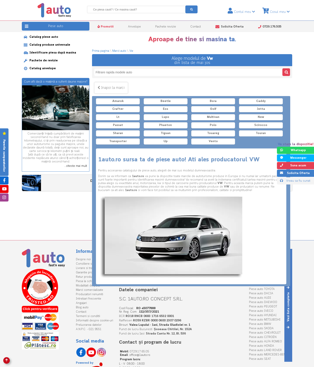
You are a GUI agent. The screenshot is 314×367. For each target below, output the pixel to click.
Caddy (261, 101)
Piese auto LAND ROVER (265, 350)
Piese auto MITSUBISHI (264, 320)
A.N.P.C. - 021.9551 (89, 329)
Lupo (165, 117)
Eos (165, 109)
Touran (261, 133)
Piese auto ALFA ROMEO (265, 341)
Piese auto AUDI (260, 298)
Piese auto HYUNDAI (262, 315)
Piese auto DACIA (261, 293)
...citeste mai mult (75, 166)
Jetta (261, 109)
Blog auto (82, 307)
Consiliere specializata (91, 264)
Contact (195, 27)
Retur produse (85, 277)
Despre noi (83, 259)
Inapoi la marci (111, 87)
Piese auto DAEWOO (263, 302)
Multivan (213, 117)
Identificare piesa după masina (50, 53)
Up (166, 141)
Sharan (118, 133)
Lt (117, 117)
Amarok (118, 101)
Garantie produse (87, 273)
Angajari (81, 303)
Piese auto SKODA (261, 328)
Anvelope (134, 27)
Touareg (213, 133)
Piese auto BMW (260, 324)
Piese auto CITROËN (262, 337)
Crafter (117, 109)
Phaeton (165, 125)
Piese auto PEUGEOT (263, 307)
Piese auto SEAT (260, 359)
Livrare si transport (88, 268)
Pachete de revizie (41, 61)
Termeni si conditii (88, 316)
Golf (213, 109)
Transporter (118, 141)
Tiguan (166, 133)
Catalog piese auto (41, 37)
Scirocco (260, 125)
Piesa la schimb (86, 281)
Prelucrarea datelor (89, 325)
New (261, 117)
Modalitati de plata (88, 286)
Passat (118, 125)
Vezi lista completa (288, 307)
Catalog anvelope (40, 68)
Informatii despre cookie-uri (94, 321)
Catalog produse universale (47, 45)
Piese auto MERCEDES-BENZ (268, 355)
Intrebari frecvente (88, 299)
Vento (213, 141)
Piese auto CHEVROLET (265, 333)
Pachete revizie (165, 27)
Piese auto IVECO (261, 311)
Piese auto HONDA (261, 346)
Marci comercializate (89, 290)
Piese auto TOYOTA (262, 289)
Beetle (165, 101)
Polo (213, 125)
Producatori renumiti (89, 294)
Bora (213, 101)
